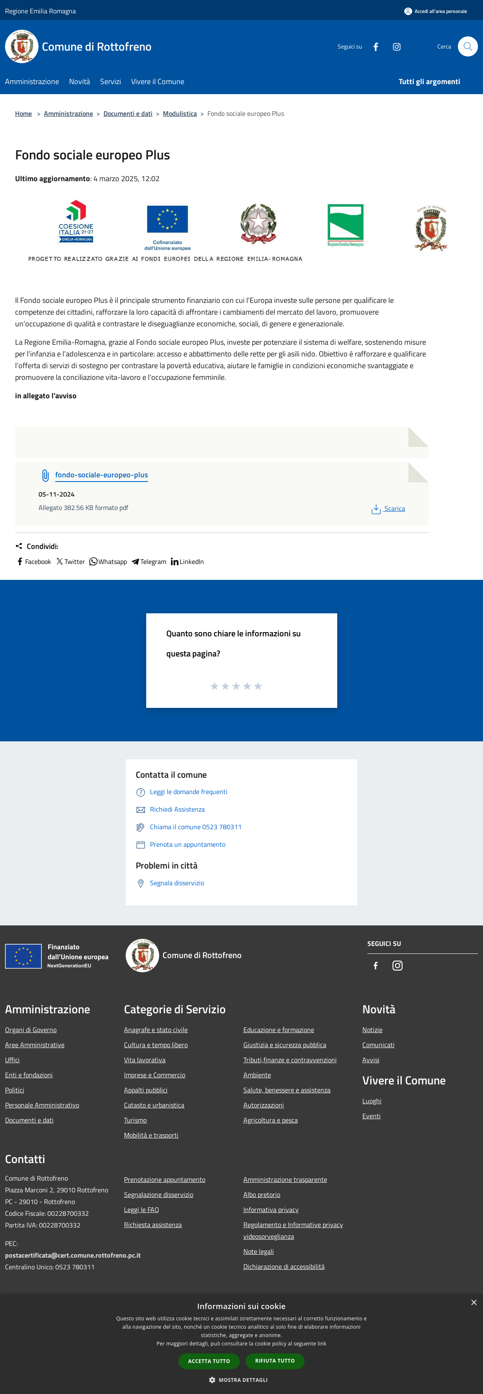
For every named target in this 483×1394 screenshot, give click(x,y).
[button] (241, 1380)
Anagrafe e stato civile (156, 1030)
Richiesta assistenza (153, 1225)
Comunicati (378, 1045)
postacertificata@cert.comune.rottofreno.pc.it (73, 1255)
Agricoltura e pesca (270, 1120)
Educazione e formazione (278, 1030)
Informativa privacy (271, 1209)
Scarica (387, 508)
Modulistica (180, 113)
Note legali (258, 1251)
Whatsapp (107, 561)
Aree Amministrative (35, 1045)
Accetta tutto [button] (209, 1361)
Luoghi (372, 1101)
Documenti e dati (127, 113)
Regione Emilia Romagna (40, 11)
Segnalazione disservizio (158, 1194)
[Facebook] (372, 46)
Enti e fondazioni (29, 1075)
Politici (14, 1090)
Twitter (69, 561)
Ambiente (257, 1075)
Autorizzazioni (263, 1105)
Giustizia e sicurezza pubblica (284, 1045)
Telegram (148, 561)
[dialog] (241, 1344)
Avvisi (371, 1060)
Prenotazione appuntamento (164, 1179)
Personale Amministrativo (42, 1105)
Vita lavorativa (144, 1060)
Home (23, 113)
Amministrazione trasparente (285, 1179)
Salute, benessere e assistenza (287, 1090)
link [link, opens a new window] (322, 1343)
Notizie (372, 1030)
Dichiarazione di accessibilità (284, 1266)
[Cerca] (468, 46)
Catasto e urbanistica (154, 1105)
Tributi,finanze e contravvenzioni (290, 1060)
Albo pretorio (261, 1194)
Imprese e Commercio (154, 1075)
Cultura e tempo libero (156, 1045)
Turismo (135, 1120)
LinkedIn (187, 561)
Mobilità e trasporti (151, 1135)
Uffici (12, 1060)
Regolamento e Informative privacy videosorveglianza (293, 1230)
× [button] (473, 1303)
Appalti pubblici (146, 1090)
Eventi (371, 1116)
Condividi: (36, 546)
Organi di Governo (31, 1030)
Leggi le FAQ (141, 1209)
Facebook (33, 561)
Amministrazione (68, 113)
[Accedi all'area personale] (435, 11)
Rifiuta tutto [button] (275, 1360)
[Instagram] (393, 46)
